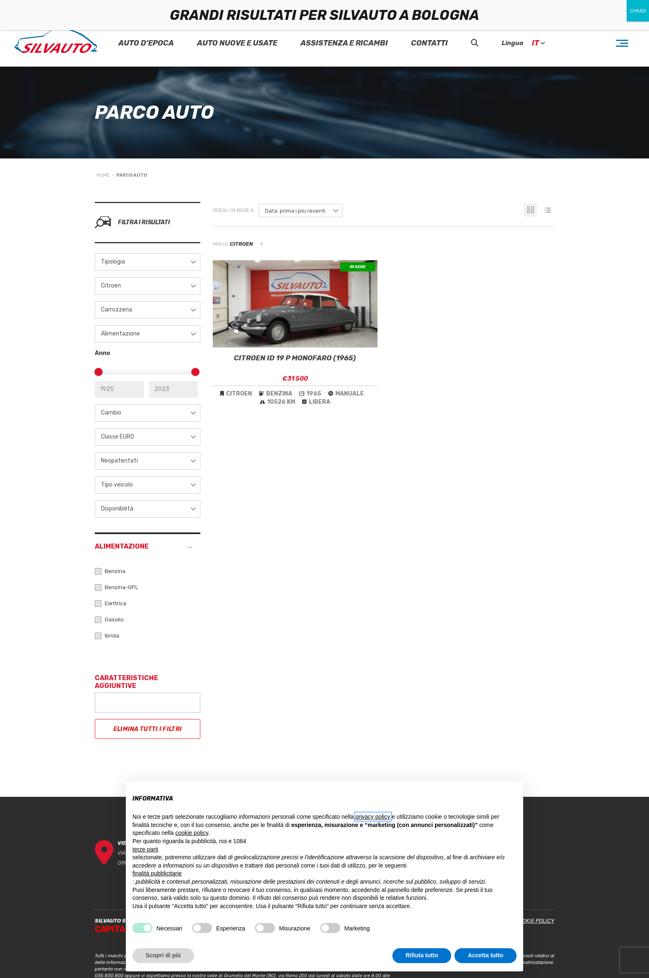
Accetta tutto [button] (485, 955)
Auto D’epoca (146, 43)
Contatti (429, 43)
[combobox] (147, 262)
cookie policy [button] (191, 832)
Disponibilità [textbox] (117, 508)
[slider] (98, 372)
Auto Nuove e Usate (237, 43)
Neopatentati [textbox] (119, 460)
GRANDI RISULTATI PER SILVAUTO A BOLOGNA (324, 15)
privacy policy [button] (373, 816)
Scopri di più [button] (163, 955)
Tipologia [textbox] (113, 261)
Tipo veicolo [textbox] (117, 484)
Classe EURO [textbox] (117, 436)
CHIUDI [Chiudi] (638, 11)
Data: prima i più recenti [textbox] (295, 211)
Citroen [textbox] (111, 285)
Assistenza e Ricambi (344, 43)
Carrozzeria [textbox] (116, 309)
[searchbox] (104, 702)
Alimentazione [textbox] (120, 333)
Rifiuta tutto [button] (422, 955)
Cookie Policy (534, 921)
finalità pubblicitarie (157, 873)
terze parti (145, 849)
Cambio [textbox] (111, 412)
